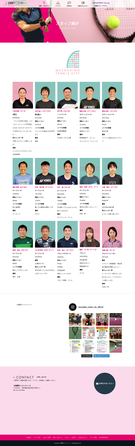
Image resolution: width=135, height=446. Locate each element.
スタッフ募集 (93, 437)
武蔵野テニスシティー (24, 305)
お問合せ (74, 437)
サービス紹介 (37, 437)
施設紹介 (29, 437)
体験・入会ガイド (57, 437)
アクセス (67, 437)
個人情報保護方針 (103, 437)
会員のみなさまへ (83, 437)
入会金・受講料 (47, 437)
